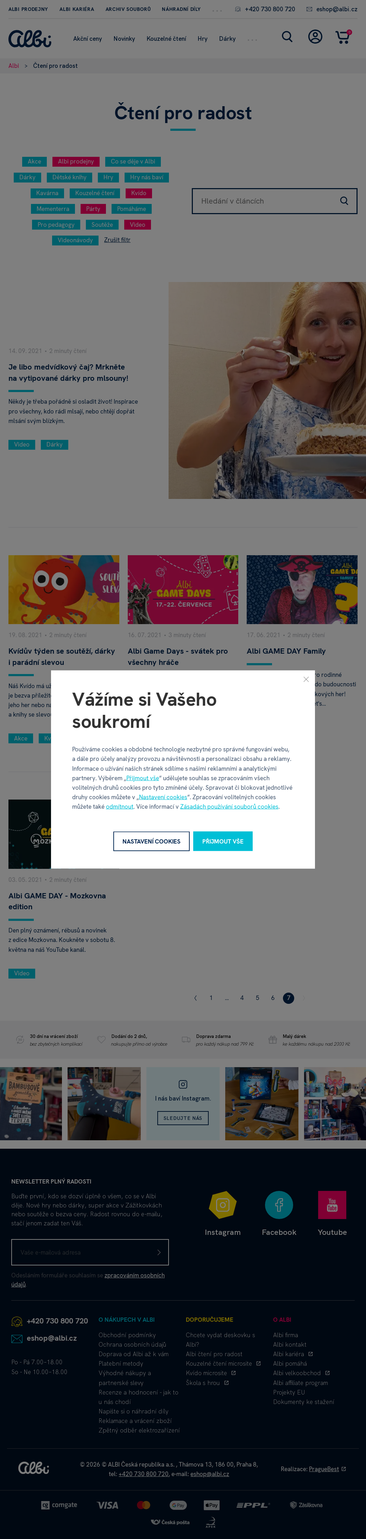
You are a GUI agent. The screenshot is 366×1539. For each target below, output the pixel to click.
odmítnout (119, 806)
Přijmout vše (142, 778)
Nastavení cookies (163, 797)
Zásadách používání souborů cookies (229, 806)
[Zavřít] (306, 678)
